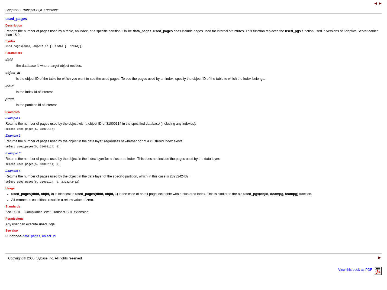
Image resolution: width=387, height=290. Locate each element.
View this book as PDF (360, 274)
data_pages (31, 240)
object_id (49, 240)
